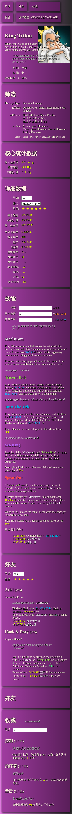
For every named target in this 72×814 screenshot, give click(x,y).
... (6, 548)
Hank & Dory (17, 632)
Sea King (12, 445)
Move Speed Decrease (35, 129)
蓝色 (24, 77)
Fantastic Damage (32, 103)
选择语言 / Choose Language (38, 17)
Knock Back (52, 107)
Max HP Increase (55, 136)
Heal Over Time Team (35, 121)
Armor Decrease (57, 129)
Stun (62, 107)
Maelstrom (14, 339)
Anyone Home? (13, 639)
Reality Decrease (32, 132)
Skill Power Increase (34, 136)
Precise (51, 115)
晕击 (9, 791)
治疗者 (11, 766)
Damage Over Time (33, 107)
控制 (24, 67)
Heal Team (40, 115)
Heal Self (28, 115)
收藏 (10, 720)
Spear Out (13, 477)
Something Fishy (14, 597)
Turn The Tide (17, 407)
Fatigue (27, 110)
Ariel (9, 590)
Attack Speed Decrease (35, 126)
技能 (10, 299)
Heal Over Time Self (34, 118)
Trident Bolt (15, 377)
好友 (10, 565)
